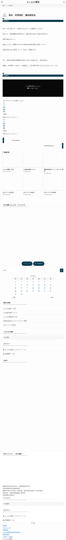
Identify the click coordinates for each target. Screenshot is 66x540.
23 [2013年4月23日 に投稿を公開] (21, 291)
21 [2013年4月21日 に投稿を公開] (50, 288)
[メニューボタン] (64, 2)
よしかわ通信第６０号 (10, 317)
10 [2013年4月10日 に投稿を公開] (27, 285)
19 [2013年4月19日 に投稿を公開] (39, 288)
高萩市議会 (6, 534)
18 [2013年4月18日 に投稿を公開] (33, 288)
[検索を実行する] (61, 270)
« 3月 (13, 297)
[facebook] (32, 523)
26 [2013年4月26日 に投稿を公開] (39, 291)
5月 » (52, 297)
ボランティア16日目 (9, 325)
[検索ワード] (33, 270)
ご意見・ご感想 (7, 536)
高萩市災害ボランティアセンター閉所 (15, 321)
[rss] (34, 523)
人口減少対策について (10, 312)
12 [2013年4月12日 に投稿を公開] (39, 285)
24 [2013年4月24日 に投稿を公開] (27, 291)
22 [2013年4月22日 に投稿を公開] (15, 291)
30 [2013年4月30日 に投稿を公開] (21, 294)
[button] (4, 103)
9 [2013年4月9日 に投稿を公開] (21, 285)
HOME (5, 525)
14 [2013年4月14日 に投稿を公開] (50, 285)
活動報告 (6, 21)
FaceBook (39, 263)
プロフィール (27, 263)
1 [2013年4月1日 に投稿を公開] (15, 282)
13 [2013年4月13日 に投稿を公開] (44, 285)
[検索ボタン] (2, 2)
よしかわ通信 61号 (9, 308)
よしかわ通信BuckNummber (11, 532)
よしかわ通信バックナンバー (15, 349)
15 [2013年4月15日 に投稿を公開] (15, 288)
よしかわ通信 (33, 2)
